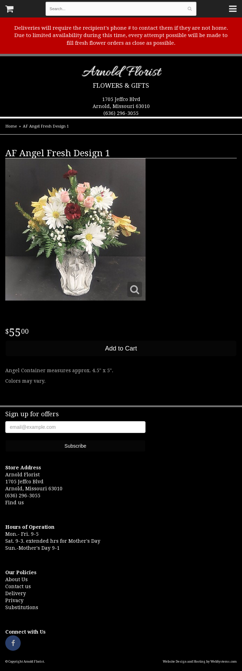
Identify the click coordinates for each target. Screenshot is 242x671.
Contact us (18, 586)
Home (11, 126)
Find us (14, 502)
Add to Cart (121, 348)
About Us (16, 579)
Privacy (14, 600)
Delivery (15, 593)
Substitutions (21, 607)
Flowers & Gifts (121, 85)
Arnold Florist (121, 73)
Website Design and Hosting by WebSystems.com (200, 661)
